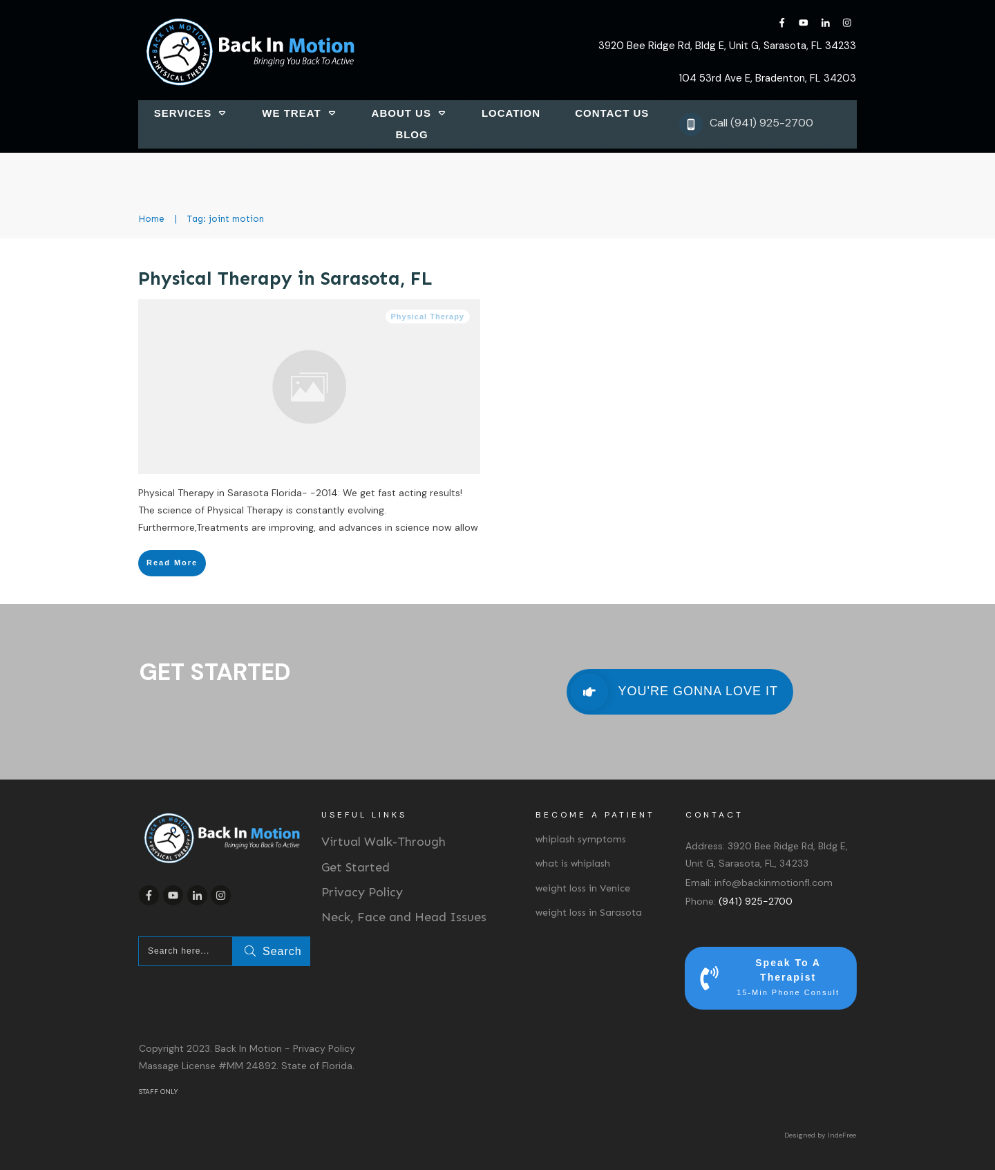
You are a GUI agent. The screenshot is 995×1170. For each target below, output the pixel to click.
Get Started (355, 867)
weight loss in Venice (583, 888)
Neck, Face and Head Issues (403, 917)
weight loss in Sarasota (589, 912)
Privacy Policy (362, 892)
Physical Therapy (428, 316)
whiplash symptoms (581, 839)
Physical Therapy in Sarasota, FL (285, 278)
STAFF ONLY (158, 1091)
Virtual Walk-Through (383, 841)
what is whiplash (573, 863)
